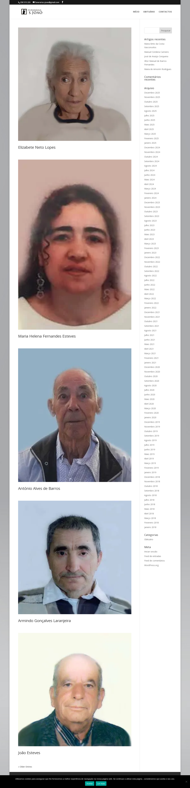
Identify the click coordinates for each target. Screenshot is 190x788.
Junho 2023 (149, 229)
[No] (186, 781)
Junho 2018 (149, 504)
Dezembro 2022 (152, 257)
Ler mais (101, 784)
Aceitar (90, 784)
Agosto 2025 (150, 110)
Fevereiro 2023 (151, 248)
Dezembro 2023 (152, 202)
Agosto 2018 (150, 495)
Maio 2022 (149, 289)
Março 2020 (150, 408)
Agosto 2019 (150, 440)
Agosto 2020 (150, 385)
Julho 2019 (149, 444)
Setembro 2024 (151, 161)
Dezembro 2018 (152, 477)
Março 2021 (150, 353)
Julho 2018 (149, 499)
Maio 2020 (149, 399)
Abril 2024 (149, 184)
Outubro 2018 (151, 486)
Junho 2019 (149, 449)
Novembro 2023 (152, 207)
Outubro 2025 (151, 101)
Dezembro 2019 (152, 422)
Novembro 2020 (152, 371)
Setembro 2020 (151, 380)
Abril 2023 (149, 239)
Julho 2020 (149, 390)
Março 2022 (150, 298)
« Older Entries (25, 766)
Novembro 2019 (152, 426)
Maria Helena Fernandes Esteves (47, 336)
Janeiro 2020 (150, 417)
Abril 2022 (149, 294)
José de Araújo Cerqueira (156, 56)
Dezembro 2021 (152, 312)
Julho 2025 (149, 115)
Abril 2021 (149, 348)
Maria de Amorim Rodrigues (157, 69)
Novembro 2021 (152, 316)
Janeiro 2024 (150, 197)
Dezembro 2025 (152, 92)
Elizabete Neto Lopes (37, 147)
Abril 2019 (149, 458)
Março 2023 (150, 243)
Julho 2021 (149, 335)
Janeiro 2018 (150, 527)
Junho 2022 (149, 284)
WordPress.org (151, 565)
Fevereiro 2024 (151, 193)
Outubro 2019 (151, 431)
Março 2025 (150, 133)
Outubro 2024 (151, 156)
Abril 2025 (149, 129)
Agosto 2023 (150, 220)
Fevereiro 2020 (151, 412)
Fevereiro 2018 (151, 522)
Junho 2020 (149, 394)
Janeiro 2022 (150, 307)
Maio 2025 (149, 124)
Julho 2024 (149, 170)
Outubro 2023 (151, 211)
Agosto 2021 (150, 330)
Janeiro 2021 (150, 362)
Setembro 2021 (151, 325)
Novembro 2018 (152, 481)
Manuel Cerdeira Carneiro (156, 52)
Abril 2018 (149, 513)
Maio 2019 (149, 454)
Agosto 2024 (150, 165)
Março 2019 (150, 463)
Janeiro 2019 (150, 472)
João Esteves (29, 752)
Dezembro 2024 (152, 147)
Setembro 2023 (151, 216)
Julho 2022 (149, 280)
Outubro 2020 (151, 376)
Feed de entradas (152, 556)
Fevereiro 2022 (151, 303)
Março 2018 (150, 518)
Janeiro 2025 (150, 142)
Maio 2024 (149, 179)
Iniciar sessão (150, 551)
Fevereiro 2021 (151, 358)
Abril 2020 (149, 403)
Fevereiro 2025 (151, 138)
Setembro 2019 (151, 435)
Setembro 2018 (151, 490)
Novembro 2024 (152, 152)
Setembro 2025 (151, 106)
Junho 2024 (149, 175)
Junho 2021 (149, 339)
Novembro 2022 (152, 261)
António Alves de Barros (39, 488)
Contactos (165, 12)
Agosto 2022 (150, 275)
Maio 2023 (149, 234)
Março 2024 (150, 188)
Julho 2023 (149, 225)
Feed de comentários (154, 560)
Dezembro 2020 (152, 367)
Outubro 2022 (151, 266)
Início (136, 12)
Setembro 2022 (151, 271)
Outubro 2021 (151, 321)
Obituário (149, 12)
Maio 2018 (149, 509)
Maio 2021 (149, 344)
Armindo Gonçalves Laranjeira (44, 620)
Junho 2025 (149, 120)
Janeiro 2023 (150, 252)
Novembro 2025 (152, 97)
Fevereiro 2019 (151, 467)
